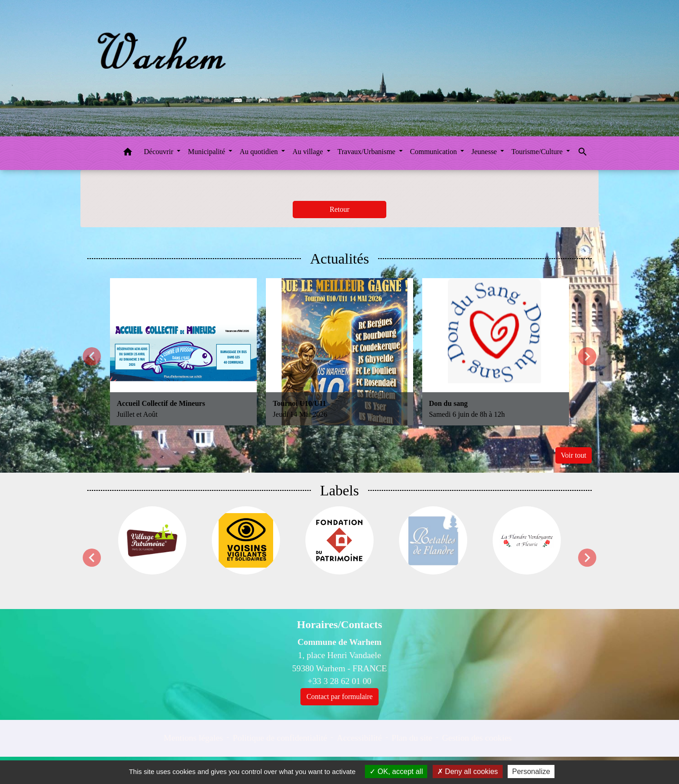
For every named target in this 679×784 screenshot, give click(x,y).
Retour (339, 209)
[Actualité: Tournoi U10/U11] (339, 351)
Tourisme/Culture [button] (537, 151)
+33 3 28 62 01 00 (339, 681)
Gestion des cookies (476, 738)
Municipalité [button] (207, 151)
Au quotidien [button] (260, 151)
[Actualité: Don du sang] (495, 351)
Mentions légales (193, 738)
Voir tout (573, 455)
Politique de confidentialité (280, 738)
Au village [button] (308, 151)
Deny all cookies (467, 771)
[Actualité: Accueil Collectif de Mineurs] (183, 351)
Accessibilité (359, 738)
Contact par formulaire (339, 696)
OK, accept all (396, 771)
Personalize (531, 771)
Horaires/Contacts (339, 624)
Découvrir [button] (159, 151)
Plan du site (412, 738)
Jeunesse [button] (485, 151)
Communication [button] (434, 151)
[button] (127, 153)
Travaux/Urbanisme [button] (367, 151)
